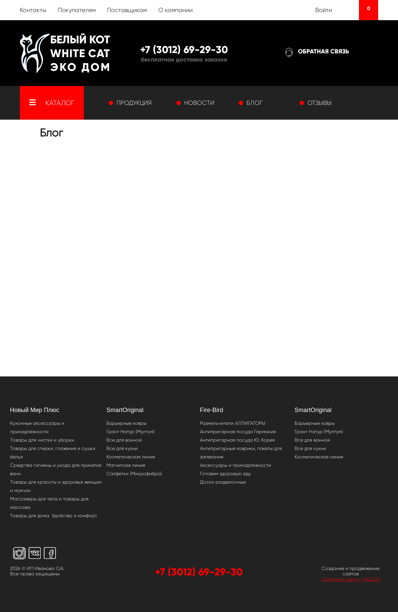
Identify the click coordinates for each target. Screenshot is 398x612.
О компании (175, 10)
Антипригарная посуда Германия (238, 431)
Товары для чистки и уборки (42, 440)
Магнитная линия (125, 465)
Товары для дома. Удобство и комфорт (53, 515)
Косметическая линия (130, 456)
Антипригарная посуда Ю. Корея (237, 440)
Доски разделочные (223, 482)
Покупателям (77, 10)
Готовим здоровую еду (225, 473)
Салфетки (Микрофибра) (134, 473)
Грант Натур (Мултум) (130, 431)
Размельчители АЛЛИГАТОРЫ (232, 423)
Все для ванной (124, 440)
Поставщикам (127, 10)
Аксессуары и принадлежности (235, 465)
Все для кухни (122, 448)
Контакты (33, 10)
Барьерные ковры (126, 423)
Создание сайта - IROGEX (350, 579)
